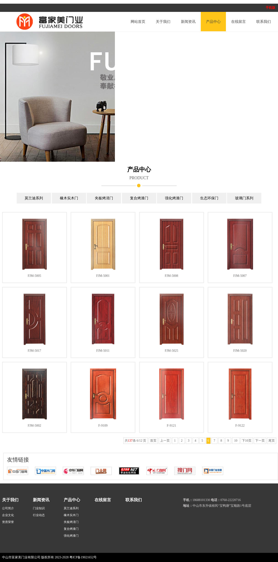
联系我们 (263, 22)
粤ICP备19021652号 (83, 557)
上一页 (165, 440)
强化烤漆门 (174, 198)
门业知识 (39, 508)
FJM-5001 (102, 275)
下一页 (260, 440)
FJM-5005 (34, 275)
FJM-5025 (171, 350)
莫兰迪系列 (34, 198)
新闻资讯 (188, 22)
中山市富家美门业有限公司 (21, 557)
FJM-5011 (103, 350)
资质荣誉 (8, 522)
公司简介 (8, 508)
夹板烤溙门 (104, 198)
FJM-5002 (34, 425)
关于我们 (163, 22)
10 (235, 440)
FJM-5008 (171, 275)
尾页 (271, 440)
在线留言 (238, 22)
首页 (153, 440)
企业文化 (8, 515)
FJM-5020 (239, 350)
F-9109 (102, 425)
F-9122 (239, 425)
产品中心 (213, 22)
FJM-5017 (34, 350)
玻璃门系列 (244, 198)
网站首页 (138, 22)
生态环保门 (209, 198)
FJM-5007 (239, 275)
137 (130, 440)
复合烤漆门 (139, 198)
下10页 (247, 440)
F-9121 (171, 425)
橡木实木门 (69, 198)
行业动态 (39, 515)
